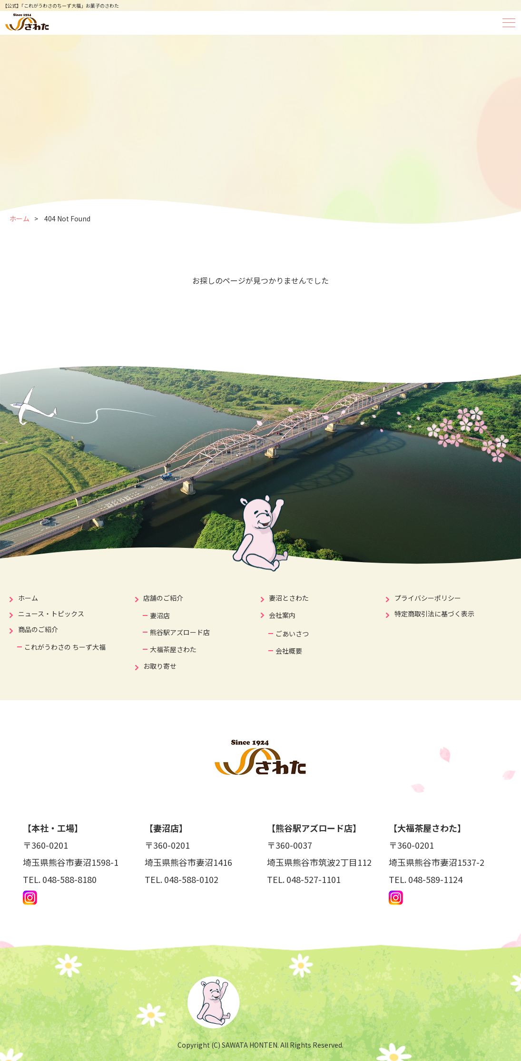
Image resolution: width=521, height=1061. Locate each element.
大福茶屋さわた (173, 649)
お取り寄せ (160, 666)
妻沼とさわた (289, 598)
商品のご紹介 (38, 629)
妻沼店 (160, 615)
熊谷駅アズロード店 (180, 632)
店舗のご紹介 (163, 598)
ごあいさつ (292, 633)
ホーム (19, 218)
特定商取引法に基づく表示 (434, 613)
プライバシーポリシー (427, 598)
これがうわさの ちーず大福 (65, 647)
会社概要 (288, 650)
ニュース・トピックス (51, 613)
